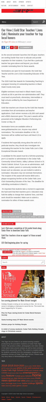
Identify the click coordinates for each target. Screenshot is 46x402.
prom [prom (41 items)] (32, 381)
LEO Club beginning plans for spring (14, 242)
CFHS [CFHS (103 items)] (26, 370)
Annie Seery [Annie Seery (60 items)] (36, 366)
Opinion (21, 2)
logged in (24, 251)
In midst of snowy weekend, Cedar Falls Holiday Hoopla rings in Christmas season (22, 330)
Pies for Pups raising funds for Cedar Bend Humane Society (21, 314)
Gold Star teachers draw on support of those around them (21, 236)
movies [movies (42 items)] (32, 378)
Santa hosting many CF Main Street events (17, 320)
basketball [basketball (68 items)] (35, 368)
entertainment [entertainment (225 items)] (30, 372)
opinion (33, 217)
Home (3, 2)
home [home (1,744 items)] (36, 375)
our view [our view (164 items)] (21, 380)
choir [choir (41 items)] (30, 370)
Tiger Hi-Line (9, 42)
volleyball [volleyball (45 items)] (25, 385)
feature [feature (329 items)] (10, 375)
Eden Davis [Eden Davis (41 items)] (19, 373)
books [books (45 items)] (41, 368)
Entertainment (13, 5)
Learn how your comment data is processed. (28, 254)
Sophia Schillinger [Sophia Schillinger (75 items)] (28, 383)
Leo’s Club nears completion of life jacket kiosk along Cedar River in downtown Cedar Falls (21, 229)
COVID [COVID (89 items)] (4, 373)
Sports (28, 2)
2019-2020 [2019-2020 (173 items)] (19, 365)
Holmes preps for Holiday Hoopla (14, 324)
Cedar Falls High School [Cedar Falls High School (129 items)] (12, 370)
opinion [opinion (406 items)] (12, 380)
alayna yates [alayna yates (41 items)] (28, 366)
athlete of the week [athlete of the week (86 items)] (24, 368)
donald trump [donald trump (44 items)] (11, 373)
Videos (23, 5)
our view (40, 217)
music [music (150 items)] (38, 378)
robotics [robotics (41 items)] (36, 381)
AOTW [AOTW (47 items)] (3, 368)
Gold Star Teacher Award (11, 217)
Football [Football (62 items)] (17, 376)
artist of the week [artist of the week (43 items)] (11, 368)
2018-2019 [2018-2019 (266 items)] (7, 365)
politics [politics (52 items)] (28, 381)
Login (29, 250)
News (15, 2)
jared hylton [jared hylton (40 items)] (26, 378)
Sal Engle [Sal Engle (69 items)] (9, 383)
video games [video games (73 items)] (16, 386)
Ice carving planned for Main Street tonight (19, 300)
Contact (30, 5)
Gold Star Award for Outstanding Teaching (17, 214)
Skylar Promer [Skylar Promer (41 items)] (17, 383)
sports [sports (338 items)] (39, 383)
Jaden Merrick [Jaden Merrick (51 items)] (18, 378)
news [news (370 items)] (4, 380)
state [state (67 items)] (3, 386)
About (9, 2)
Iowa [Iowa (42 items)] (12, 378)
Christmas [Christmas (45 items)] (35, 370)
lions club (25, 217)
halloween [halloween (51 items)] (28, 376)
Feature (3, 5)
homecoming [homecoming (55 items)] (5, 378)
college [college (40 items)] (41, 370)
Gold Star (17, 211)
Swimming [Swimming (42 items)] (8, 385)
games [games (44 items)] (23, 376)
